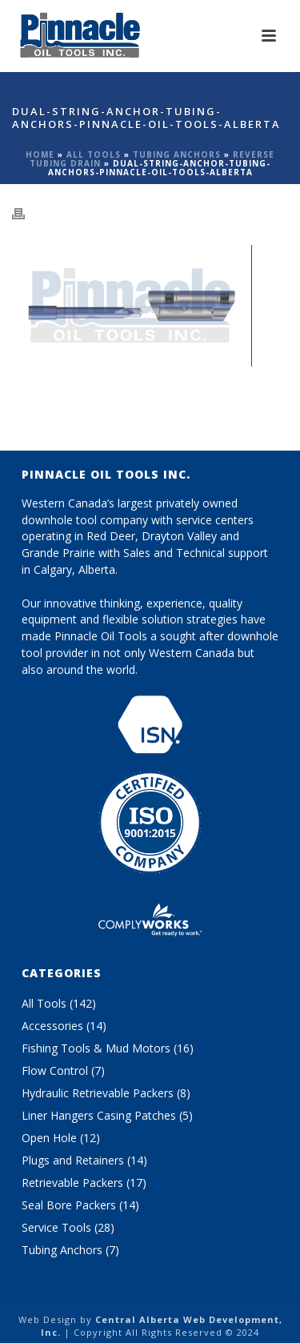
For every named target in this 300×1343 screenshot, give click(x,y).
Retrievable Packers (72, 1183)
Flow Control (55, 1071)
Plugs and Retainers (73, 1160)
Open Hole (49, 1138)
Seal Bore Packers (69, 1205)
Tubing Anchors (177, 154)
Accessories (52, 1026)
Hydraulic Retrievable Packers (98, 1093)
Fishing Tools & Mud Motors (96, 1048)
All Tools (93, 154)
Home (40, 154)
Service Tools (56, 1228)
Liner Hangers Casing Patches (99, 1115)
